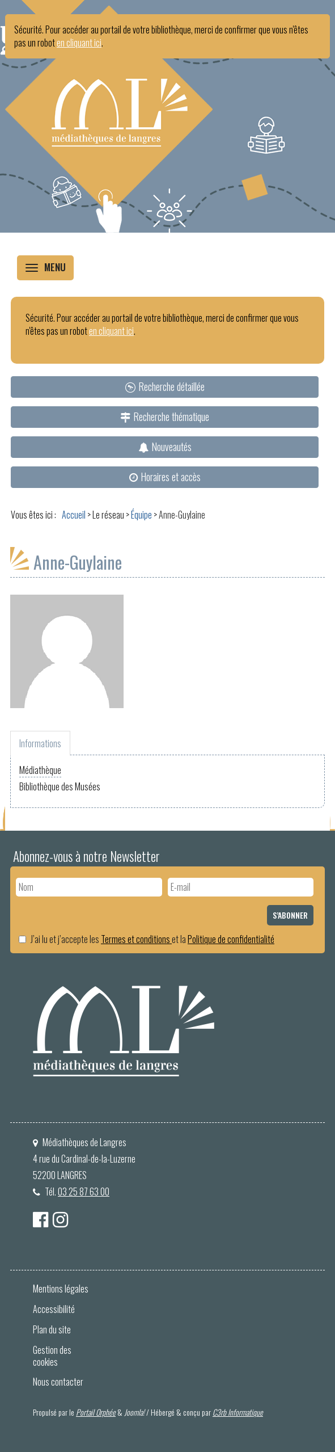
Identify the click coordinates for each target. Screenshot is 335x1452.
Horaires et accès (171, 476)
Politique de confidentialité (231, 939)
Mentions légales (60, 1288)
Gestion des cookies (52, 1356)
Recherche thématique (171, 416)
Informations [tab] (40, 743)
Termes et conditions (136, 939)
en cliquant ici (79, 42)
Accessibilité (54, 1309)
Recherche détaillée (171, 386)
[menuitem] (164, 387)
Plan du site (52, 1329)
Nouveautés (171, 446)
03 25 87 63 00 (83, 1191)
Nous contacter (58, 1381)
